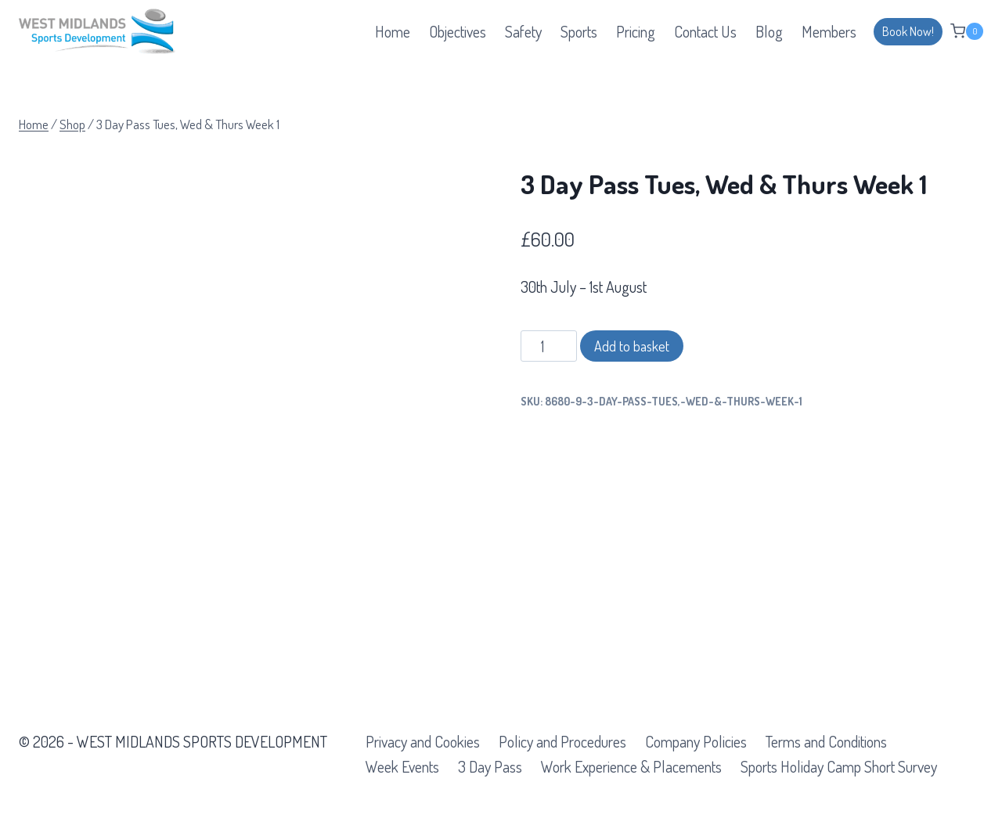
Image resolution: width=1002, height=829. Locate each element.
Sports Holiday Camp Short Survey (839, 766)
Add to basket (631, 346)
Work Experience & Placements (631, 766)
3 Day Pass (490, 766)
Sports (578, 31)
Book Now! (908, 31)
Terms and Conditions (826, 741)
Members (829, 31)
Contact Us (705, 31)
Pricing (635, 31)
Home (392, 31)
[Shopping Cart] (966, 31)
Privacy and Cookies (423, 741)
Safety (523, 31)
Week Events (402, 766)
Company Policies (696, 741)
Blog (769, 31)
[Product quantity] (549, 346)
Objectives (457, 31)
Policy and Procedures (562, 741)
